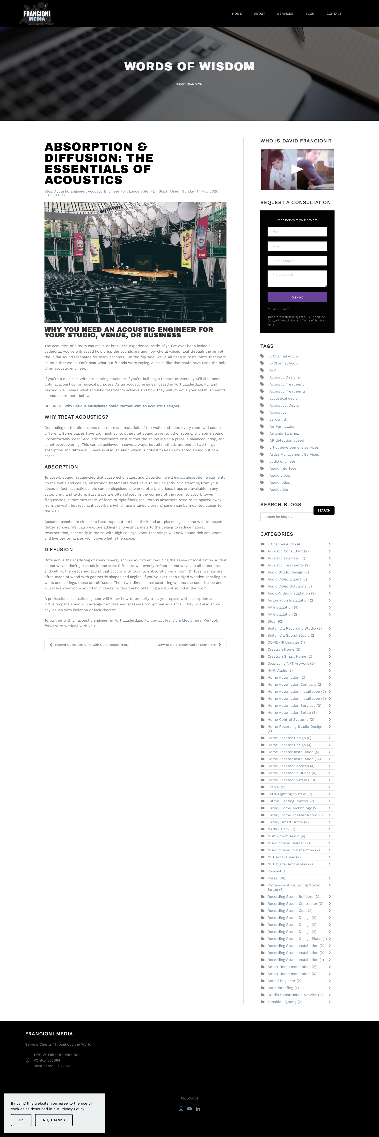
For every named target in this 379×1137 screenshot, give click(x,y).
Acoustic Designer (285, 377)
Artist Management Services (294, 454)
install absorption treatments (199, 477)
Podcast (274, 871)
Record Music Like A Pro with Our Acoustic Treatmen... (93, 644)
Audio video (280, 475)
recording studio (106, 379)
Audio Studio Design (285, 572)
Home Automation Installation (294, 691)
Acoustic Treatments (288, 391)
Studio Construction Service (292, 995)
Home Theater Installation (290, 752)
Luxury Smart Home (286, 822)
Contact (334, 13)
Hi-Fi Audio (277, 670)
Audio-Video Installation (289, 593)
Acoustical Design (285, 405)
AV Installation (281, 607)
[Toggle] (331, 544)
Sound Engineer (281, 981)
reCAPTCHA (278, 309)
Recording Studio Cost (287, 910)
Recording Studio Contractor (292, 903)
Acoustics (278, 412)
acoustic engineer (141, 384)
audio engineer (282, 461)
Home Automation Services (292, 705)
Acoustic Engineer (70, 191)
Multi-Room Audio (284, 836)
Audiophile (279, 489)
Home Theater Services (288, 766)
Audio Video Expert (285, 579)
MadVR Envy (279, 829)
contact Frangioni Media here (176, 620)
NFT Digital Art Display (288, 864)
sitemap (317, 1124)
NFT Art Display (281, 857)
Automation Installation (288, 600)
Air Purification (282, 426)
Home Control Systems (289, 719)
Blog (310, 13)
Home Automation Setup (289, 712)
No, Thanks (54, 1120)
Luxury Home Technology (290, 808)
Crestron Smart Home (287, 656)
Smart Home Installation (289, 967)
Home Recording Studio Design (295, 726)
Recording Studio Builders (291, 896)
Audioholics (280, 482)
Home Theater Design (287, 738)
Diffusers (126, 566)
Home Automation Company (292, 684)
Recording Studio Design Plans (295, 938)
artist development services (294, 447)
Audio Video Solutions (287, 586)
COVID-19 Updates (284, 642)
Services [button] (285, 13)
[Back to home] (37, 13)
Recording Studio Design (290, 917)
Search (324, 510)
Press (272, 878)
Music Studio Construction (291, 850)
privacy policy (342, 1124)
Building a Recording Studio (292, 628)
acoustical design (284, 398)
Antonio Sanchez (284, 433)
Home (237, 13)
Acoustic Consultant (286, 551)
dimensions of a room (96, 427)
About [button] (259, 13)
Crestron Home (281, 649)
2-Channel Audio (284, 363)
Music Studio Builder (286, 843)
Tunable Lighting (282, 1002)
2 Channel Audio (284, 356)
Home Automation (283, 677)
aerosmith (278, 419)
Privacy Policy (287, 320)
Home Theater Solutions (290, 773)
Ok (21, 1120)
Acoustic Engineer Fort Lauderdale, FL (121, 191)
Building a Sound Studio (289, 635)
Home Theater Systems (288, 780)
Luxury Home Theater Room (293, 815)
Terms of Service (313, 320)
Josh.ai (274, 787)
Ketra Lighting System (287, 794)
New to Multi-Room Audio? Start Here (189, 644)
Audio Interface (283, 468)
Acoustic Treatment (287, 384)
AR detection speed (287, 440)
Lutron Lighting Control (288, 801)
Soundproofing (280, 988)
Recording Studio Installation (294, 946)
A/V (273, 370)
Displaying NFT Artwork (289, 663)
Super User (168, 191)
